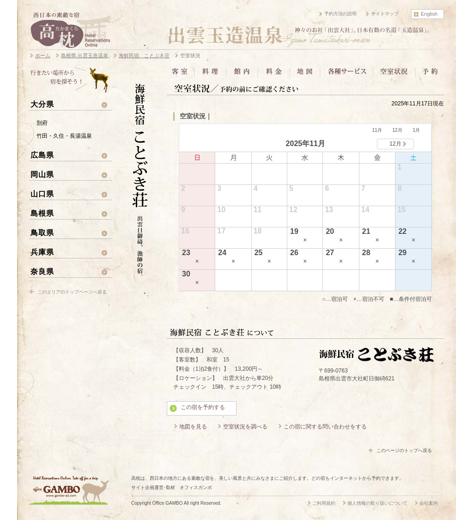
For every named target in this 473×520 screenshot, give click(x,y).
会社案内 (428, 503)
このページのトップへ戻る (404, 450)
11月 (377, 130)
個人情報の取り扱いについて (377, 503)
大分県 (42, 104)
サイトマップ (385, 13)
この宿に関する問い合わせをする (325, 426)
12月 (397, 130)
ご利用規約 (323, 503)
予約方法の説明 (340, 13)
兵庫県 (42, 252)
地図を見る (193, 426)
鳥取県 (42, 232)
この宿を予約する (203, 407)
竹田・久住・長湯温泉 (64, 136)
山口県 (42, 194)
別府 (42, 123)
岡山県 (42, 174)
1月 (416, 130)
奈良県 (42, 271)
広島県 (42, 155)
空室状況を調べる (245, 426)
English (429, 14)
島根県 (42, 213)
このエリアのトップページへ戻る (72, 291)
